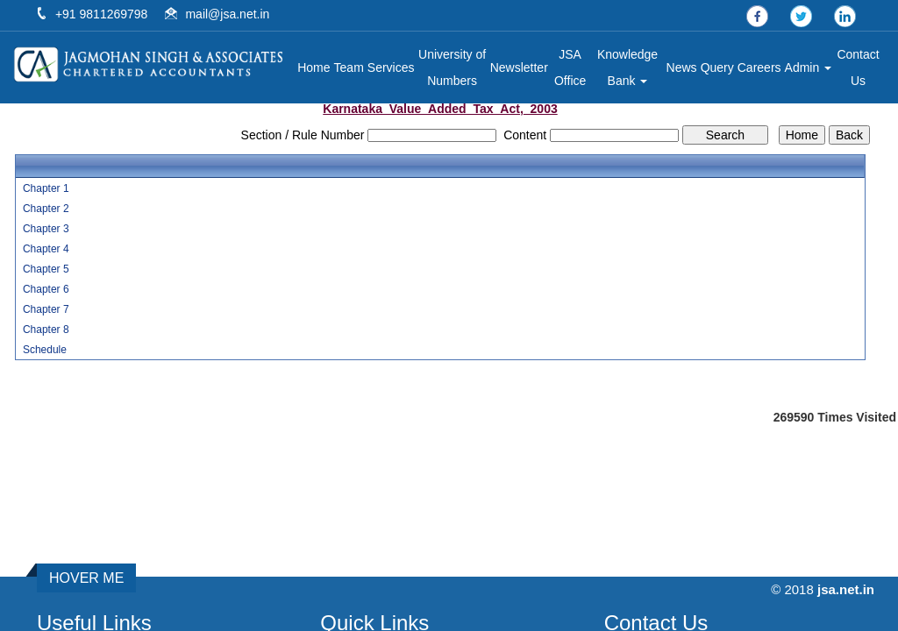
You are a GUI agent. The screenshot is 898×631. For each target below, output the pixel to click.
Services (391, 67)
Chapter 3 (46, 229)
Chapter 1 (46, 188)
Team (349, 67)
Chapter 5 (46, 269)
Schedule (45, 350)
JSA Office (570, 67)
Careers (759, 67)
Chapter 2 (46, 208)
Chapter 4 (46, 249)
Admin (808, 67)
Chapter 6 (46, 289)
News (681, 67)
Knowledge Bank (627, 67)
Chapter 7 (46, 309)
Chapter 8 (46, 329)
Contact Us (858, 67)
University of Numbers (452, 67)
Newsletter (519, 67)
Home (313, 67)
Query (717, 67)
